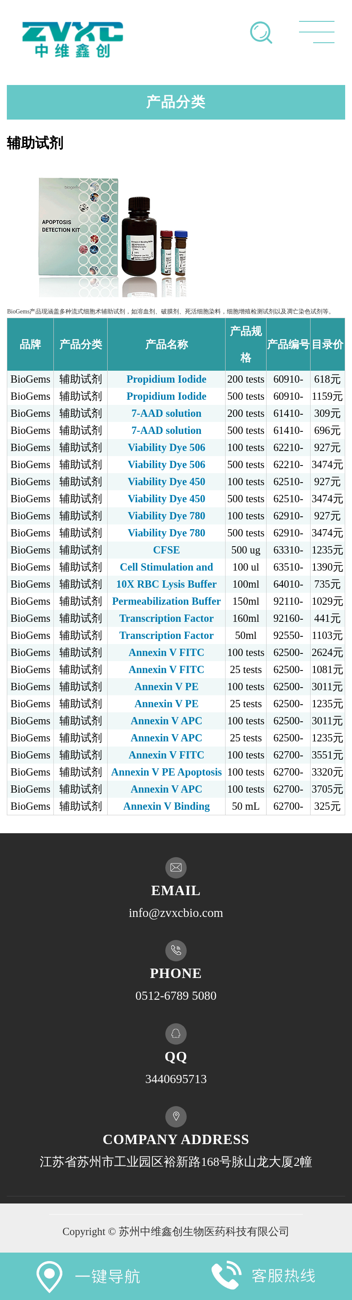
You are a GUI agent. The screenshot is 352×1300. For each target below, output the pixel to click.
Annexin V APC (166, 720)
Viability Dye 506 (166, 447)
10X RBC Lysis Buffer (166, 584)
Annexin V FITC (167, 652)
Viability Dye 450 (166, 481)
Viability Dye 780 (166, 515)
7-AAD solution (167, 413)
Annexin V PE (167, 686)
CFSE (166, 550)
